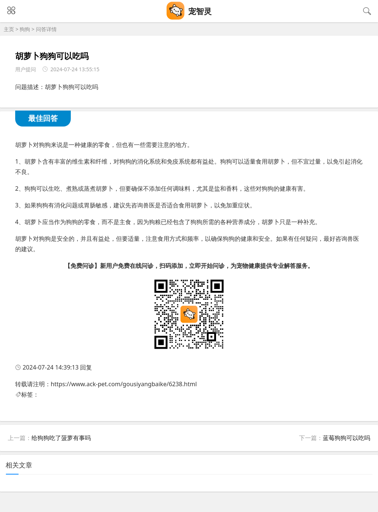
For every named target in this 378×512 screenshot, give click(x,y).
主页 (9, 29)
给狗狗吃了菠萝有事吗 (61, 438)
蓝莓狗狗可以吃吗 (346, 438)
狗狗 (25, 29)
